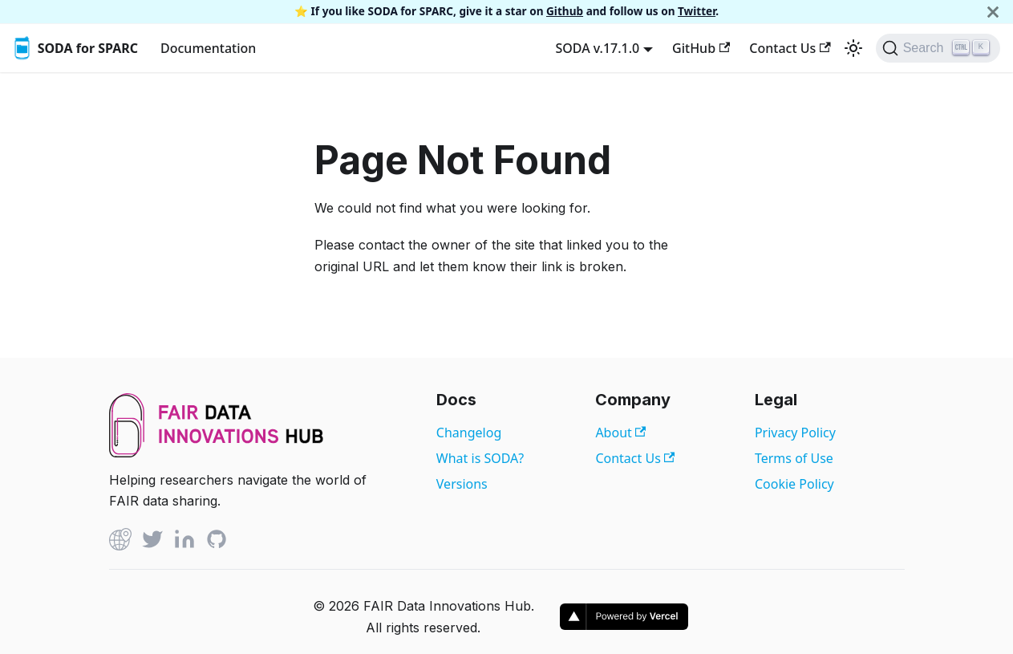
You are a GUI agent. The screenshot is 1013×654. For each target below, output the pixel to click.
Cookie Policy (794, 484)
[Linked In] (184, 542)
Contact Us (789, 48)
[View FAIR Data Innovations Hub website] (216, 452)
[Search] (938, 48)
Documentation (208, 48)
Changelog (468, 432)
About (620, 432)
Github (564, 10)
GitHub (701, 48)
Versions (462, 484)
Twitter (696, 10)
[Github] (120, 542)
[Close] (993, 11)
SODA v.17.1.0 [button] (597, 48)
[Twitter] (152, 542)
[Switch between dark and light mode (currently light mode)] (853, 48)
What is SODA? (480, 458)
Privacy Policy (795, 432)
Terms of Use (794, 458)
